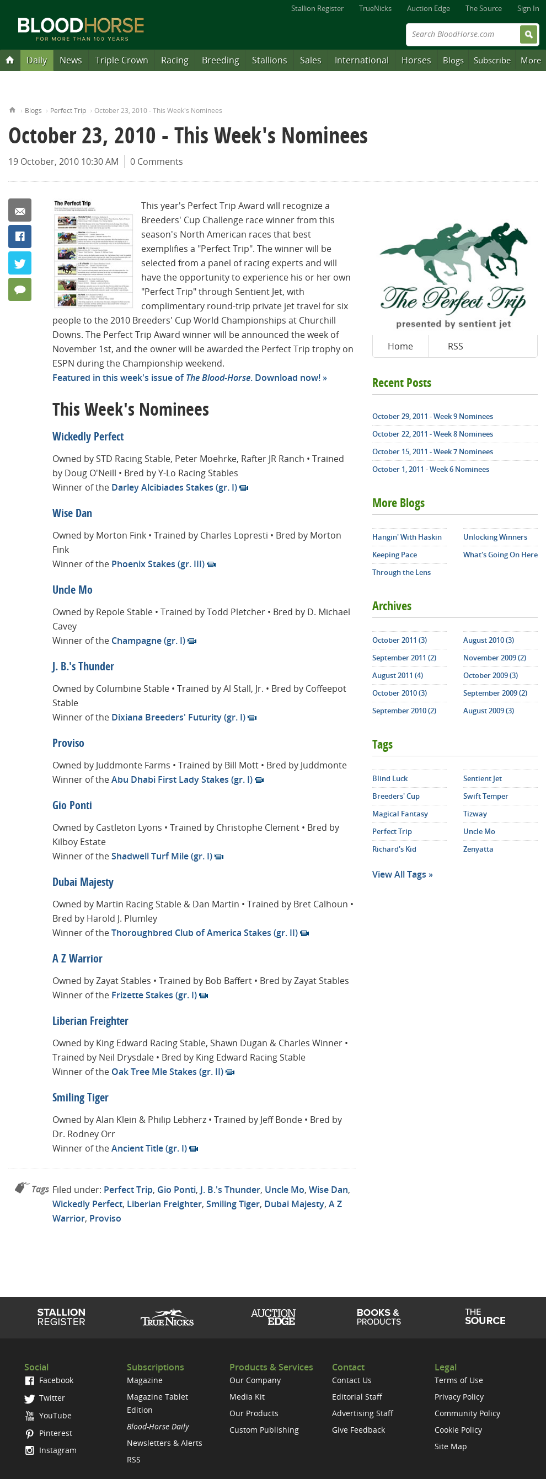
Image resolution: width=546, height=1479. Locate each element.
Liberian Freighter (90, 1022)
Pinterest (48, 1433)
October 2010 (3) (399, 693)
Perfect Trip (68, 110)
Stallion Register (317, 8)
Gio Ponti (72, 806)
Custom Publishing (264, 1429)
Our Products (254, 1413)
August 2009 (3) (488, 711)
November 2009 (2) (494, 658)
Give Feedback (358, 1429)
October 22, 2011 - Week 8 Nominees (432, 434)
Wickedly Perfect (88, 437)
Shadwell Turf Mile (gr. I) (161, 856)
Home (12, 109)
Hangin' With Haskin (407, 537)
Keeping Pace (394, 555)
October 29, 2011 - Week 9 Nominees (432, 416)
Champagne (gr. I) (148, 640)
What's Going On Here (500, 555)
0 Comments (156, 161)
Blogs (453, 60)
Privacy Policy (459, 1396)
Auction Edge (428, 8)
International (362, 60)
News (71, 60)
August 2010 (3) (488, 640)
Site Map (451, 1446)
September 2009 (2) (495, 693)
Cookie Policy (458, 1429)
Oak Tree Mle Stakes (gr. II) (167, 1072)
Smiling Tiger (80, 1098)
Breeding (220, 60)
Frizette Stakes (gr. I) (154, 995)
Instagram (50, 1450)
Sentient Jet (482, 778)
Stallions (269, 60)
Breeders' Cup (396, 796)
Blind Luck (390, 778)
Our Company (255, 1380)
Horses (416, 60)
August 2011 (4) (397, 675)
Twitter (19, 263)
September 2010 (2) (404, 711)
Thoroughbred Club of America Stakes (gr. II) (204, 933)
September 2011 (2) (404, 658)
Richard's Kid (394, 849)
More (531, 60)
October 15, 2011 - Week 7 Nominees (432, 451)
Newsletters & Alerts (164, 1443)
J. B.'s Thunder (83, 667)
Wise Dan (72, 514)
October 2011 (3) (399, 640)
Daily (36, 60)
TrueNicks (375, 8)
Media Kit (247, 1396)
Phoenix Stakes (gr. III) (158, 564)
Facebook (19, 236)
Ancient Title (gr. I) (149, 1148)
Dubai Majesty (83, 883)
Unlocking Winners (495, 537)
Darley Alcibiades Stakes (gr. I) (174, 487)
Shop (379, 1317)
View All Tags (399, 874)
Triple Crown (121, 60)
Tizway (475, 814)
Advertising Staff (362, 1413)
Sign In (528, 8)
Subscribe (492, 60)
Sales (311, 60)
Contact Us (352, 1380)
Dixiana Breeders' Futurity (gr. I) (178, 717)
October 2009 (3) (490, 675)
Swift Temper (485, 796)
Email (19, 210)
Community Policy (467, 1413)
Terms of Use (459, 1380)
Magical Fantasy (400, 814)
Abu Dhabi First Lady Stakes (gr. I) (182, 779)
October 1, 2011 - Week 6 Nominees (430, 469)
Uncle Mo (72, 590)
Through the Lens (401, 572)
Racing (175, 60)
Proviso (68, 744)
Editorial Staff (357, 1396)
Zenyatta (478, 849)
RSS (455, 346)
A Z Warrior (77, 959)
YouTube (48, 1415)
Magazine (145, 1380)
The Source (483, 8)
